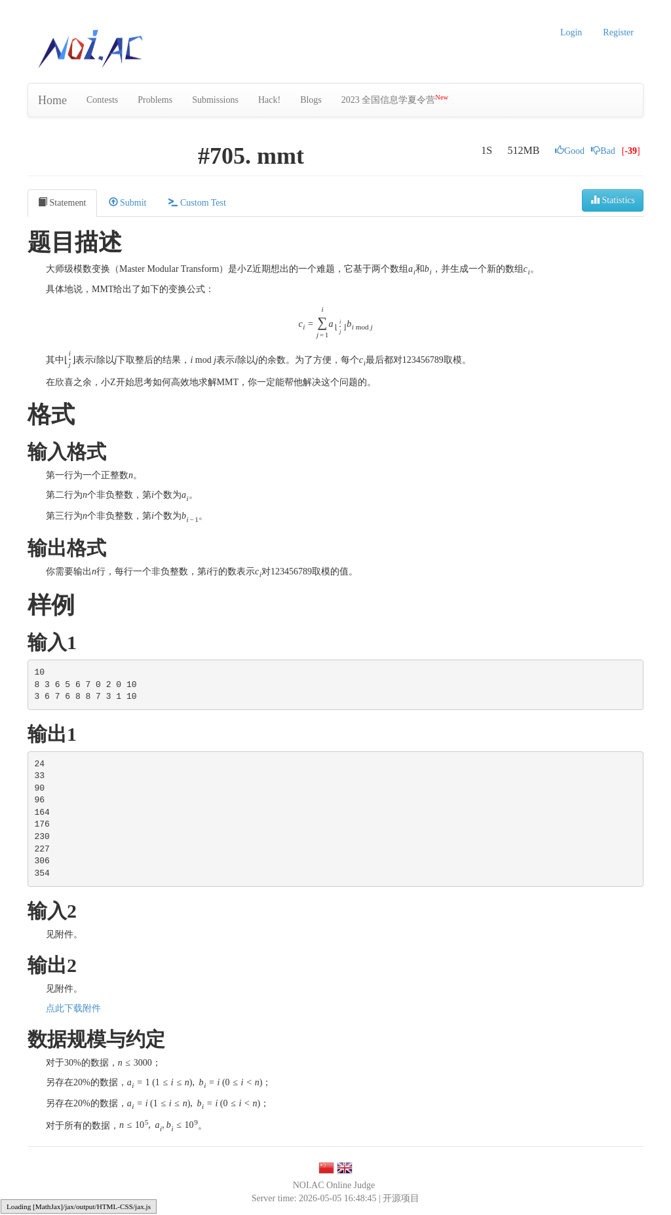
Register (618, 32)
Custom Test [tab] (196, 202)
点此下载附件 (73, 1008)
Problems (155, 100)
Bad (603, 151)
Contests (102, 100)
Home (52, 100)
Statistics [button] (612, 200)
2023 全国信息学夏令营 (394, 99)
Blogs (311, 100)
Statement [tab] (62, 202)
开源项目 (401, 1198)
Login (571, 32)
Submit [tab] (128, 202)
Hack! (269, 100)
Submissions (215, 100)
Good (570, 151)
